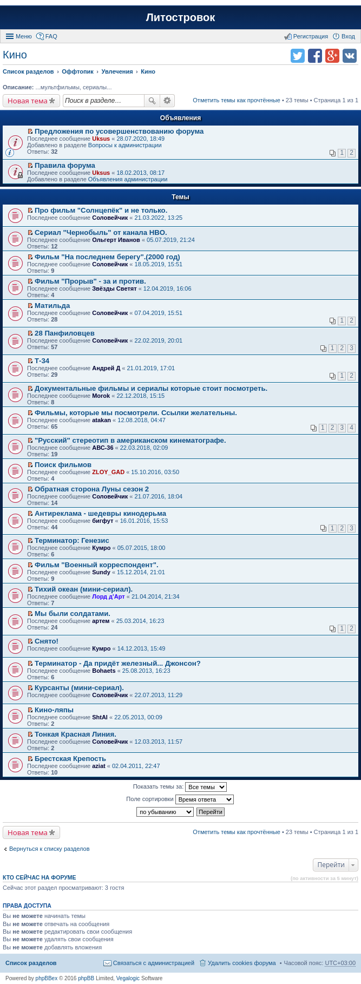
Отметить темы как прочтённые (236, 100)
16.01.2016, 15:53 (144, 520)
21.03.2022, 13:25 (159, 217)
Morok (101, 395)
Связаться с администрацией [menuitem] (153, 963)
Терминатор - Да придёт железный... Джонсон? (118, 663)
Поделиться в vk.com (350, 56)
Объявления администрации (128, 179)
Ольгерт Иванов (116, 240)
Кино (15, 55)
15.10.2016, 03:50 (155, 472)
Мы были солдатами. (72, 613)
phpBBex (47, 978)
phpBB (86, 978)
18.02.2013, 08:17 (140, 172)
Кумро (101, 548)
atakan (101, 420)
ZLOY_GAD (108, 472)
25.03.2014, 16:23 (140, 621)
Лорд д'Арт (108, 596)
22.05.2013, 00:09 (138, 717)
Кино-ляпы (54, 710)
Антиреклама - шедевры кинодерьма (100, 513)
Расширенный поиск (167, 100)
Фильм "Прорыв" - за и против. (90, 281)
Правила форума (65, 165)
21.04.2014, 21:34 (156, 596)
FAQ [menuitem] (51, 36)
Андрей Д (106, 368)
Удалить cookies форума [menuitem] (242, 963)
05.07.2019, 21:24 (171, 240)
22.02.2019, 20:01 (159, 340)
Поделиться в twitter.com (298, 56)
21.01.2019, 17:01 (151, 368)
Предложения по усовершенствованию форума (119, 131)
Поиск (152, 100)
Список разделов (31, 963)
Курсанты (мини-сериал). (79, 688)
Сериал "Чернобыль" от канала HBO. (101, 232)
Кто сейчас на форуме (39, 877)
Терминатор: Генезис (72, 540)
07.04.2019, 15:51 (159, 313)
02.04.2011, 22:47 (136, 766)
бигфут (102, 520)
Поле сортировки (179, 799)
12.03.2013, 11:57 (159, 741)
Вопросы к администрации (125, 145)
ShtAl (100, 717)
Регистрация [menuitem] (310, 36)
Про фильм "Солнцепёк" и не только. (101, 210)
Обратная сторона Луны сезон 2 (92, 489)
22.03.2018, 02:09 (144, 447)
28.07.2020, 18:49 (140, 138)
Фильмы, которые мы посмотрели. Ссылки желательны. (136, 413)
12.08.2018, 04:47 (141, 420)
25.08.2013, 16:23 (146, 670)
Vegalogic (128, 978)
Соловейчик (110, 217)
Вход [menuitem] (348, 36)
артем (100, 621)
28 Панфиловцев (65, 333)
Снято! (46, 641)
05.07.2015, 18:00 (141, 548)
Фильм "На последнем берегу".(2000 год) (107, 257)
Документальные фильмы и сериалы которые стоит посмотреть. (151, 388)
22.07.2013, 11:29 (159, 695)
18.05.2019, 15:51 (159, 264)
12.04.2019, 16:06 (167, 288)
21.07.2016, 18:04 (159, 496)
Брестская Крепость (70, 759)
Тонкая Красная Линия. (75, 734)
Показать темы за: (180, 787)
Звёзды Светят (114, 288)
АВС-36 (102, 447)
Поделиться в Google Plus (332, 56)
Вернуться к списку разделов (49, 848)
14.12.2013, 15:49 (141, 648)
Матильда (52, 305)
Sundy (101, 572)
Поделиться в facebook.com (315, 56)
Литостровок (180, 17)
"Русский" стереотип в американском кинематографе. (130, 440)
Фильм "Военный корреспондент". (97, 565)
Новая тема (28, 101)
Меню (24, 36)
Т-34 (42, 361)
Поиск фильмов (63, 465)
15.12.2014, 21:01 (141, 572)
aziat (98, 766)
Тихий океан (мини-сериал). (84, 589)
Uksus (101, 138)
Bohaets (103, 670)
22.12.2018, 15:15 (140, 395)
